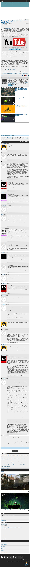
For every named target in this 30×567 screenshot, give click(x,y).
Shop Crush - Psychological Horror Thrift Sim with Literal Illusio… (11, 527)
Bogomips (4, 143)
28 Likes (2, 75)
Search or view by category (5, 468)
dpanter (4, 228)
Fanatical (2, 516)
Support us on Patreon (4, 2)
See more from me (10, 85)
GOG (26, 4)
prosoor (4, 274)
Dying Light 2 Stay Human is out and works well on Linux (14, 21)
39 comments (27, 23)
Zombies (19, 73)
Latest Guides (3, 473)
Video (16, 73)
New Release (9, 73)
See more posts (3, 538)
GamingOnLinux (7, 1)
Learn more (27, 19)
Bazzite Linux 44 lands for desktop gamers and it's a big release (11, 460)
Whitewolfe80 (3, 263)
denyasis (4, 295)
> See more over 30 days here (5, 466)
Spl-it (3, 192)
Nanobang (4, 344)
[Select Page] (8, 435)
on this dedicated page (19, 445)
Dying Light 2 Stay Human (25, 73)
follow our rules (9, 137)
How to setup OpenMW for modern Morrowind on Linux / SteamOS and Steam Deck (15, 490)
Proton (3, 73)
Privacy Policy (16, 561)
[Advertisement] (15, 13)
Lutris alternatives (4, 524)
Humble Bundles (3, 520)
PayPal (7, 4)
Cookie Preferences (4, 544)
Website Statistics (4, 552)
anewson (4, 304)
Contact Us (3, 548)
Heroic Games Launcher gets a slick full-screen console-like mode (11, 462)
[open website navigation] (28, 1)
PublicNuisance (5, 205)
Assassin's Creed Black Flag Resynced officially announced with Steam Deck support (14, 464)
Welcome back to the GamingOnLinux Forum (8, 530)
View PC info (4, 189)
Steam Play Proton (8, 28)
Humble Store (3, 5)
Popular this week (4, 453)
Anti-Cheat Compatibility (5, 542)
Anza (3, 252)
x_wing (4, 152)
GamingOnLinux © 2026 (25, 559)
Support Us (3, 546)
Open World (12, 73)
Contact (2, 469)
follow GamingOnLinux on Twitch (10, 71)
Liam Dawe (3, 23)
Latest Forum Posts (4, 522)
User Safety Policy (26, 561)
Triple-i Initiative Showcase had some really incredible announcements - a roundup (21, 106)
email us (26, 138)
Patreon (7, 439)
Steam (14, 69)
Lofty (2, 214)
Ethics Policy (21, 561)
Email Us (2, 471)
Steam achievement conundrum (6, 533)
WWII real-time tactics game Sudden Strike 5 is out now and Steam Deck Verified (21, 89)
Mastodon (9, 84)
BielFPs (4, 161)
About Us (2, 550)
